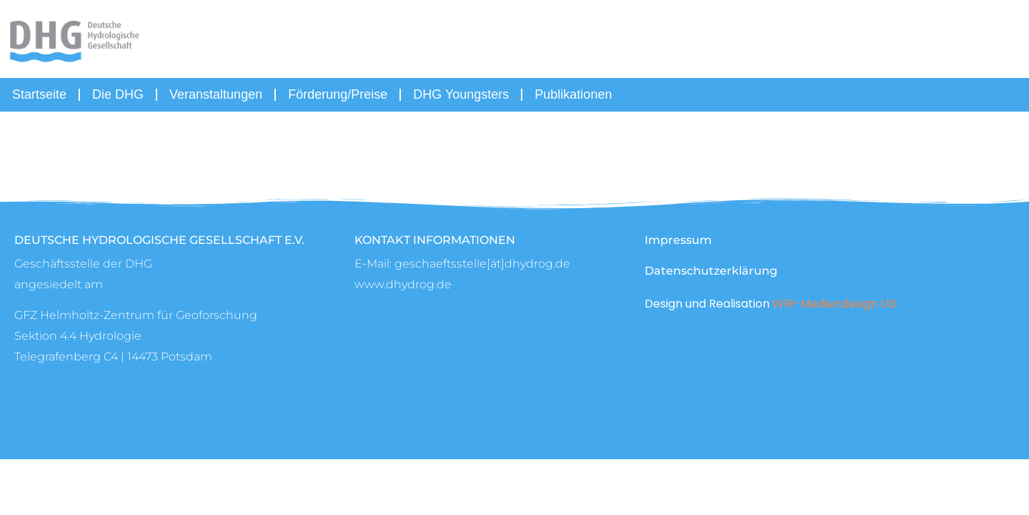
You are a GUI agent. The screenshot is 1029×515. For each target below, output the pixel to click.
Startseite (39, 94)
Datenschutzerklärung (711, 271)
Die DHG (118, 94)
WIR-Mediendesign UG (835, 303)
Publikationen (573, 94)
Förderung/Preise (337, 94)
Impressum (678, 240)
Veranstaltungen (215, 94)
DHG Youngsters (461, 94)
